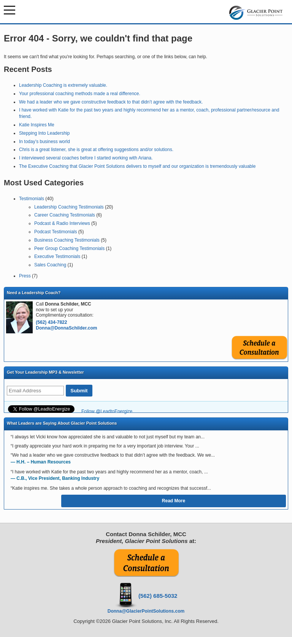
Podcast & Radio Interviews (62, 223)
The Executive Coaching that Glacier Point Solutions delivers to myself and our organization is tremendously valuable (137, 166)
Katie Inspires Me (36, 124)
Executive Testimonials (57, 256)
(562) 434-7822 (51, 322)
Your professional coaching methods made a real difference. (79, 93)
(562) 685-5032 (158, 595)
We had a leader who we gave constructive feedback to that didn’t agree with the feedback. (111, 102)
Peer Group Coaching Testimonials (69, 248)
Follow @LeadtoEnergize (106, 411)
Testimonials (31, 198)
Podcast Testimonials (55, 231)
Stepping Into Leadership (44, 133)
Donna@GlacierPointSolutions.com (146, 611)
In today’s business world (44, 141)
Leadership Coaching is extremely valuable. (63, 85)
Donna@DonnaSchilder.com (66, 328)
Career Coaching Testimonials (64, 215)
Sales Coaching (50, 265)
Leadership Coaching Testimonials (69, 207)
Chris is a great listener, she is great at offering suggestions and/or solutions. (96, 149)
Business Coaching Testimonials (67, 240)
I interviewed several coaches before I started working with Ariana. (86, 158)
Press (25, 276)
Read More (173, 500)
